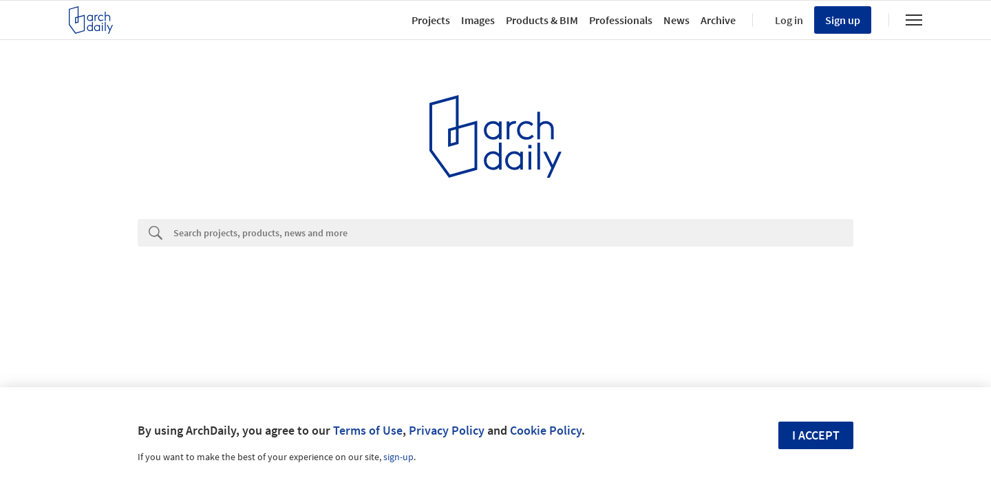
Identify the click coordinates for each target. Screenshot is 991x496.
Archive (718, 19)
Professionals (620, 19)
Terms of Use (368, 430)
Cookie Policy (546, 430)
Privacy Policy (446, 430)
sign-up (398, 457)
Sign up (842, 20)
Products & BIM (542, 19)
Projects (431, 19)
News (676, 19)
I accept (816, 435)
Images (478, 19)
